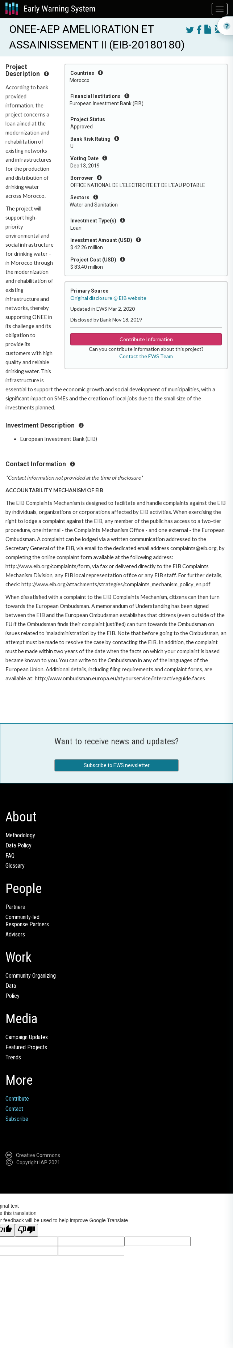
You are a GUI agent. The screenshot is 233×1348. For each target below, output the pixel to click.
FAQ (9, 855)
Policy (12, 995)
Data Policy (18, 845)
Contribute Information (146, 339)
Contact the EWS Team (146, 356)
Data (10, 985)
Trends (13, 1057)
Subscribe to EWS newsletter (117, 765)
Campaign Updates (26, 1037)
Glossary (15, 865)
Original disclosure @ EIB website (108, 298)
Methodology (20, 835)
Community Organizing (30, 975)
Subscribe (16, 1118)
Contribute (17, 1098)
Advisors (15, 934)
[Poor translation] (26, 1230)
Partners (15, 906)
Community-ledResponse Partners (27, 921)
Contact (14, 1108)
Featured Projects (26, 1047)
